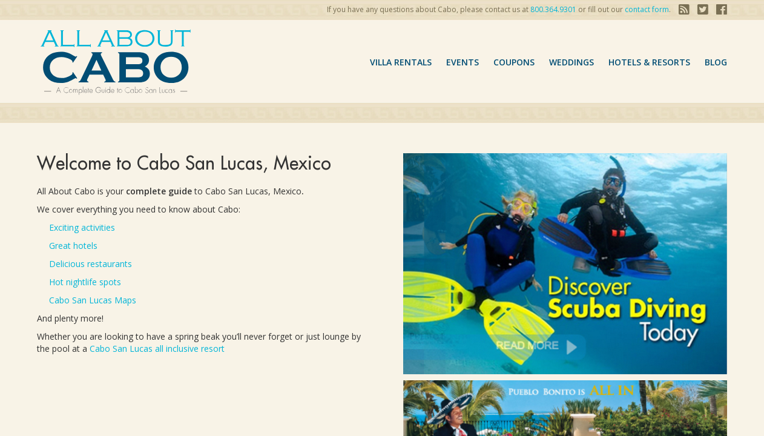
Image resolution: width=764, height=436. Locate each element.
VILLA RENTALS (401, 62)
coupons (514, 62)
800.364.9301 (553, 9)
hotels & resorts (649, 62)
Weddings (571, 62)
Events (462, 62)
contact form (647, 9)
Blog (716, 62)
